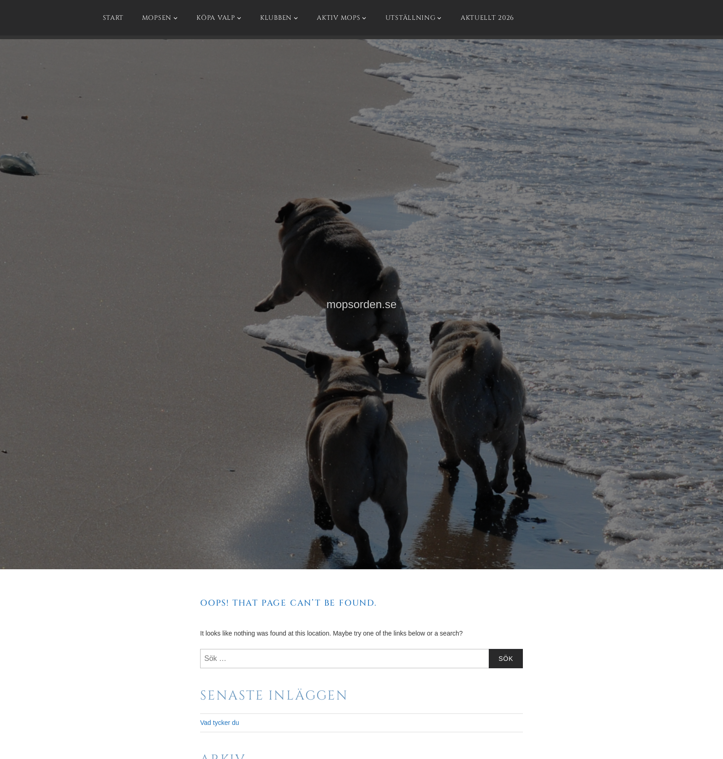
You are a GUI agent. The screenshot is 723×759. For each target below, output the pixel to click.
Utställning (410, 17)
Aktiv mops (338, 17)
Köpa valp (215, 17)
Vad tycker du (219, 722)
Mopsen (157, 17)
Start (113, 17)
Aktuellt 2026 (487, 17)
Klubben (276, 17)
